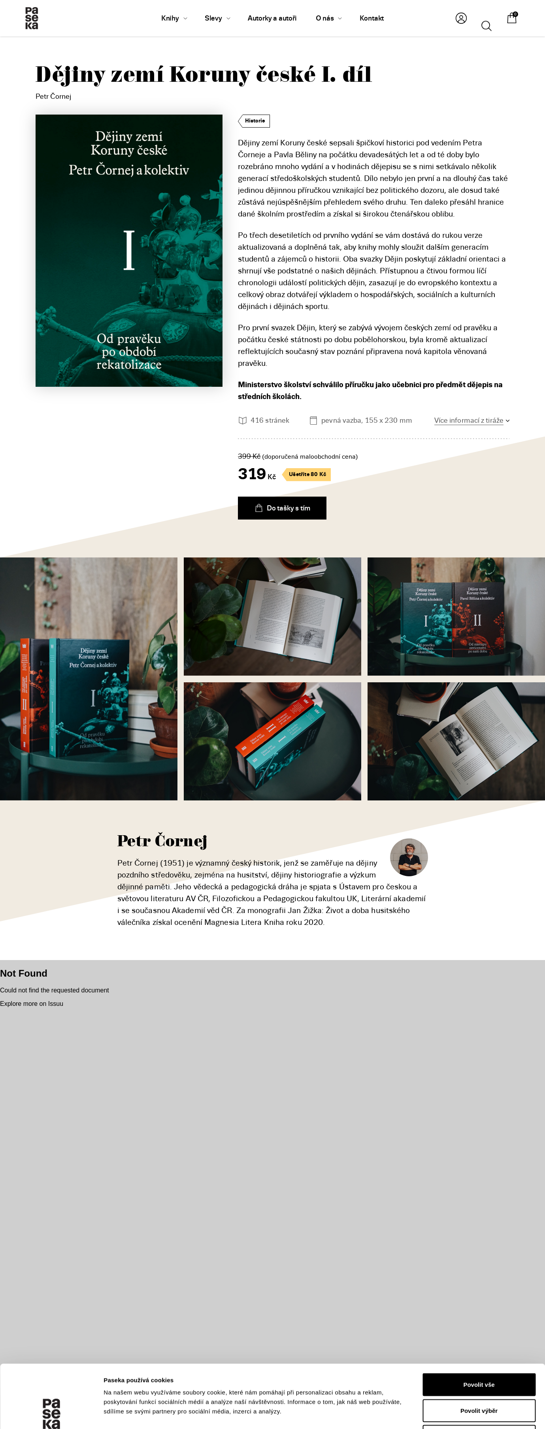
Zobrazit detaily (419, 1413)
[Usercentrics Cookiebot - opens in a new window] (51, 1414)
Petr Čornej (53, 96)
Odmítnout (479, 1377)
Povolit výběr (479, 1351)
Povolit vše (478, 1325)
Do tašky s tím (282, 508)
